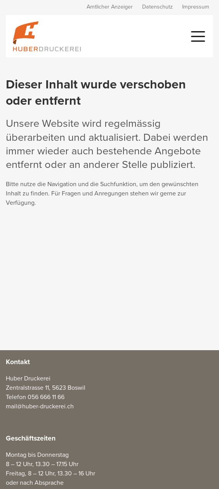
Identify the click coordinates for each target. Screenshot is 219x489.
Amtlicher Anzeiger (110, 6)
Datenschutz (157, 6)
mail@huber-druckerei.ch (40, 406)
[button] (198, 36)
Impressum (195, 6)
